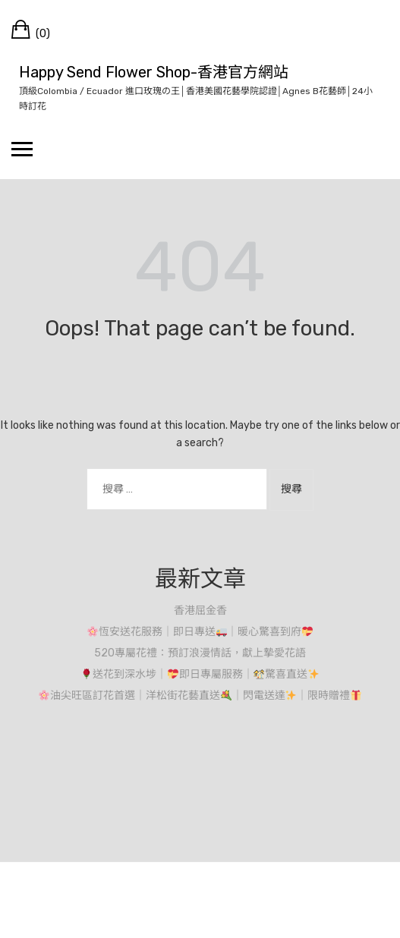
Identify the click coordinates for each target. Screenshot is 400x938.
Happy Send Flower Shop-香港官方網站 (153, 72)
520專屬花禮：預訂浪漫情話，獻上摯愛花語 (200, 653)
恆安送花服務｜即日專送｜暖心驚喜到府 (200, 631)
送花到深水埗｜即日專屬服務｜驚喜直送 (200, 674)
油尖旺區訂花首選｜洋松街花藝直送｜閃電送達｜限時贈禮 (200, 695)
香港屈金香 (200, 610)
